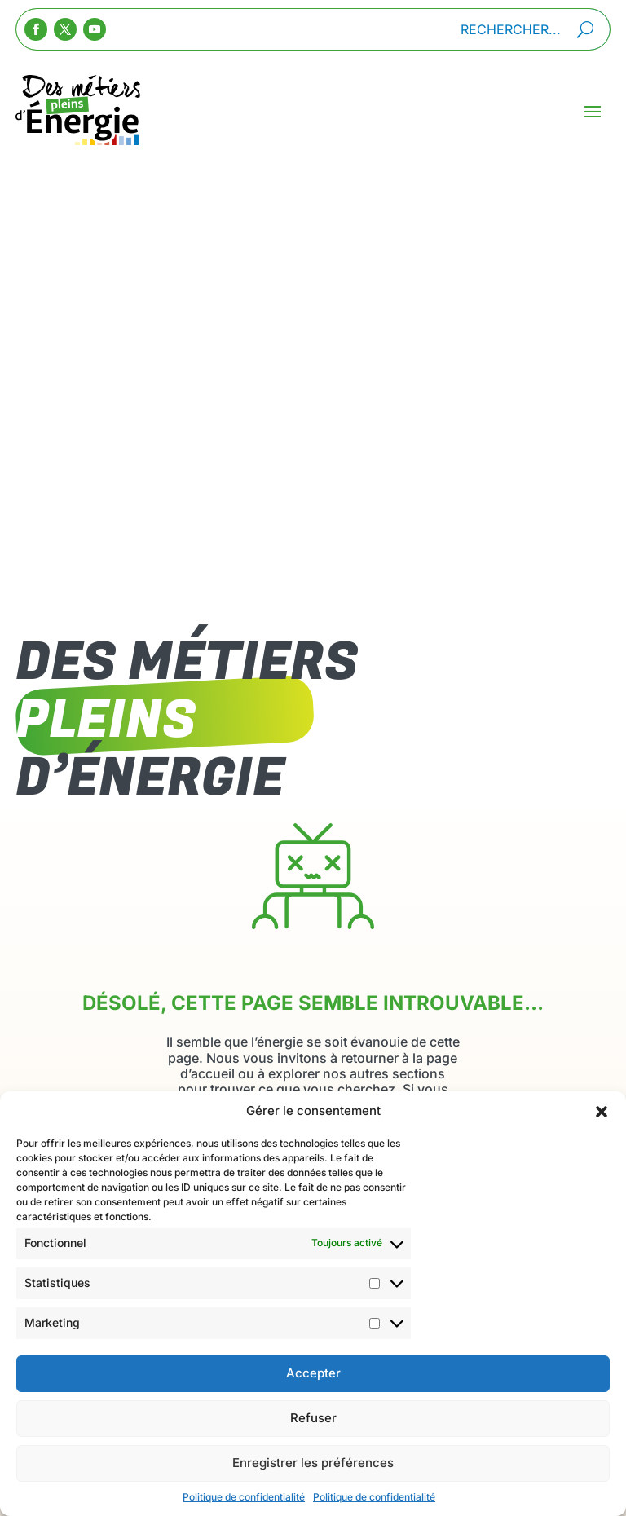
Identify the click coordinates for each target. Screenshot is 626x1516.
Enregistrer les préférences (313, 1478)
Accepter (313, 1388)
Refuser (313, 1433)
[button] (601, 1126)
